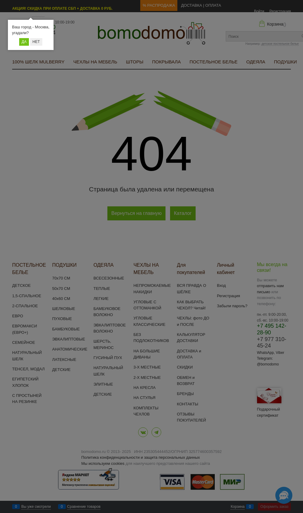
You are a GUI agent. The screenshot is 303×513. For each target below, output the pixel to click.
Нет (36, 42)
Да (24, 42)
